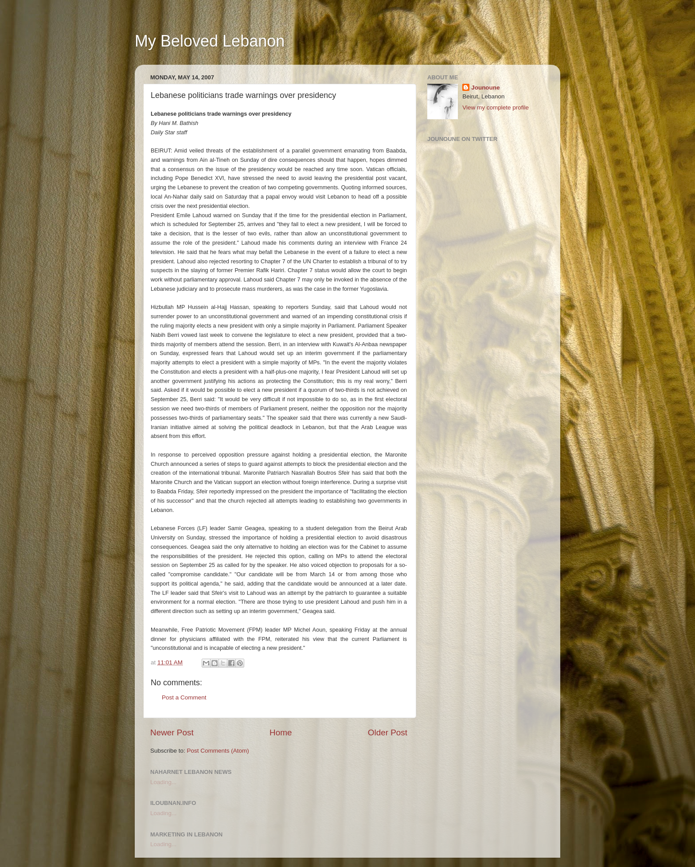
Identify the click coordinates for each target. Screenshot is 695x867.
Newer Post (172, 732)
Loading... (163, 782)
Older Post (387, 732)
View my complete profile (495, 107)
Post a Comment (184, 697)
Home (280, 732)
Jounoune (485, 87)
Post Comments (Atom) (218, 750)
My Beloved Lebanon (210, 41)
